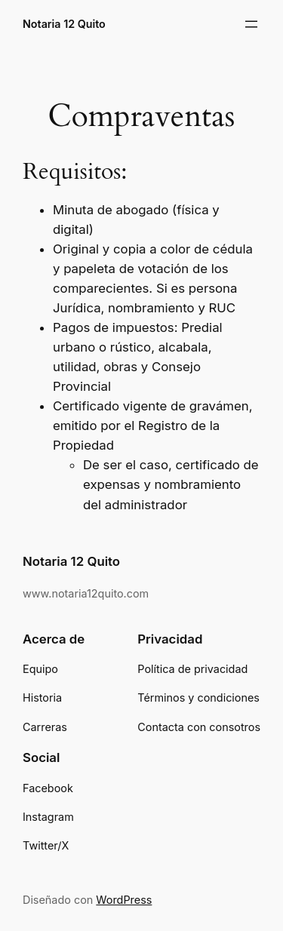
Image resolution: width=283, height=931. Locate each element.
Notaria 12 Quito (64, 23)
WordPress (124, 899)
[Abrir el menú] (251, 24)
